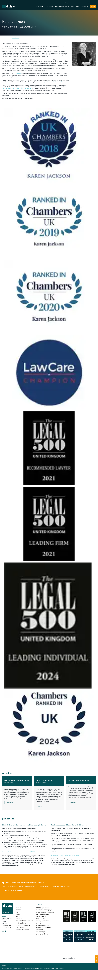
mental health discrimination (44, 909)
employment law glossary (23, 925)
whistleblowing (40, 929)
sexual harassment (41, 916)
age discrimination (41, 931)
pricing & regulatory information (24, 920)
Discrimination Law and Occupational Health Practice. (65, 855)
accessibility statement (22, 929)
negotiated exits (40, 918)
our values (19, 911)
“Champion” (18, 73)
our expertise (40, 6)
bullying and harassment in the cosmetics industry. (54, 82)
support (18, 916)
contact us (19, 918)
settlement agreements (42, 920)
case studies (84, 6)
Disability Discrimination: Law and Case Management (16, 88)
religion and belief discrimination (45, 912)
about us (50, 6)
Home (3, 38)
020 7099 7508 (6, 927)
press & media (75, 6)
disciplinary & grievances (43, 933)
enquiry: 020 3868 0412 (75, 3)
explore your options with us (13, 890)
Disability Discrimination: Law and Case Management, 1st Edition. (19, 852)
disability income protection (43, 927)
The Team (8, 38)
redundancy (39, 923)
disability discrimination (42, 907)
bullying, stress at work (42, 925)
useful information (21, 923)
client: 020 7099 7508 (90, 3)
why (17, 912)
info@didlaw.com (6, 925)
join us (18, 914)
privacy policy (20, 927)
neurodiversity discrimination (44, 911)
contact (93, 6)
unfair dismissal (40, 922)
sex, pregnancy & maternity (43, 914)
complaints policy (21, 922)
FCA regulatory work (42, 934)
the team (18, 909)
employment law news (62, 6)
